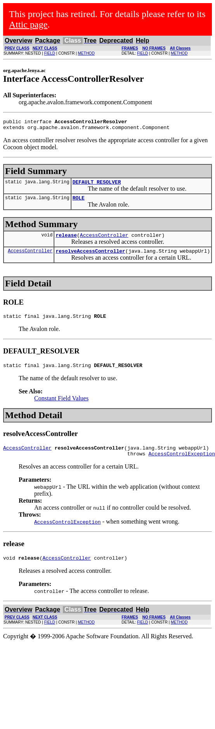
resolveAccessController (90, 257)
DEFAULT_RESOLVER (97, 185)
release (66, 240)
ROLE (79, 202)
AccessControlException (67, 533)
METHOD (86, 53)
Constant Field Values (61, 407)
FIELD (49, 53)
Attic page (28, 24)
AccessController (104, 240)
